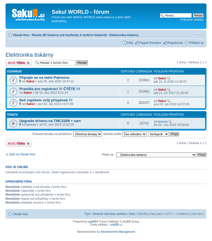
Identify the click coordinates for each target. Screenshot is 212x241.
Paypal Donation (150, 42)
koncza (31, 124)
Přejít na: (108, 154)
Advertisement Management (117, 231)
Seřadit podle (125, 134)
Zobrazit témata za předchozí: (67, 134)
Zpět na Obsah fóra (22, 154)
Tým (87, 213)
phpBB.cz (116, 224)
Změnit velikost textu (200, 33)
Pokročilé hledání (192, 19)
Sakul (30, 81)
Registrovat (175, 42)
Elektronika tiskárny (124, 35)
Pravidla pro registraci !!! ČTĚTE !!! (49, 89)
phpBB (92, 221)
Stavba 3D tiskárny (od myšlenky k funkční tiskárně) (69, 35)
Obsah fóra (21, 35)
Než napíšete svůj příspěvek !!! (46, 100)
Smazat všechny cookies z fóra (114, 213)
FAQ (130, 42)
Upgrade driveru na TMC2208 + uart (50, 121)
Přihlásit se (196, 42)
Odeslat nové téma (19, 62)
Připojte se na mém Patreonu (44, 77)
